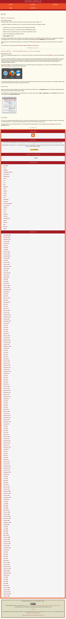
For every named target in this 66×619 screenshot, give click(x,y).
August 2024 (6, 243)
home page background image (29, 615)
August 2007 (6, 549)
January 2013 (6, 413)
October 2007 (6, 545)
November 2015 (7, 342)
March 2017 (6, 308)
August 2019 (6, 291)
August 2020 (6, 277)
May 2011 (6, 455)
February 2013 (7, 411)
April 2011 (6, 457)
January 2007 (6, 564)
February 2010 (7, 487)
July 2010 (6, 476)
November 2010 (7, 468)
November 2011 (7, 442)
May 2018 (6, 300)
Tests (5, 212)
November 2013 (7, 392)
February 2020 (7, 285)
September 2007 (7, 547)
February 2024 (7, 251)
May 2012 (6, 430)
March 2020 (6, 283)
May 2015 (6, 354)
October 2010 (6, 470)
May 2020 (6, 279)
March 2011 (6, 459)
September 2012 (7, 421)
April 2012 (6, 432)
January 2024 (6, 253)
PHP (4, 197)
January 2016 (6, 337)
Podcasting (6, 199)
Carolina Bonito (40, 615)
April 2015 (6, 356)
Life (4, 180)
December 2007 (7, 541)
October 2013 (6, 394)
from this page (50, 124)
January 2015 (6, 363)
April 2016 (6, 331)
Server (5, 209)
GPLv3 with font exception (35, 612)
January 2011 (6, 463)
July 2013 (6, 400)
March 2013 (6, 409)
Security (5, 207)
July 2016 (6, 325)
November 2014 (7, 367)
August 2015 (6, 348)
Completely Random (8, 172)
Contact (33, 4)
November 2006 (7, 568)
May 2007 (6, 556)
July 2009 (6, 501)
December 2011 (7, 440)
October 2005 (6, 596)
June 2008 (6, 528)
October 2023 (6, 258)
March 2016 (6, 333)
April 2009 (6, 507)
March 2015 (6, 358)
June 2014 (6, 377)
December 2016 (7, 314)
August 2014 (6, 373)
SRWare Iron (51, 55)
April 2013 (6, 407)
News (5, 188)
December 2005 (7, 591)
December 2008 (7, 516)
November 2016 (7, 316)
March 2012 (6, 434)
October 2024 (6, 241)
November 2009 (7, 493)
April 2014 (6, 382)
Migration (6, 186)
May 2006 (6, 581)
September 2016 (7, 321)
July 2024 (6, 245)
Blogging (5, 170)
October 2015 (6, 344)
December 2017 (7, 302)
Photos (5, 195)
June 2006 (6, 579)
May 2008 (6, 531)
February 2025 (7, 237)
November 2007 (7, 543)
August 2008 (6, 524)
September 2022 (7, 266)
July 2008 (6, 526)
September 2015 (7, 346)
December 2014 (7, 365)
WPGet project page (35, 41)
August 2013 (6, 398)
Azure (5, 167)
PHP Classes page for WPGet (24, 45)
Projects (33, 8)
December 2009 (7, 491)
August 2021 (6, 274)
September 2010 (7, 472)
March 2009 (6, 510)
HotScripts (36, 45)
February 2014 (7, 386)
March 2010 (6, 484)
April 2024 (6, 249)
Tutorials (55, 4)
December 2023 (7, 256)
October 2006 (6, 570)
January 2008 (6, 539)
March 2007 (6, 560)
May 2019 (6, 295)
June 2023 (6, 260)
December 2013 (7, 390)
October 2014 (6, 369)
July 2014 (6, 375)
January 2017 (6, 312)
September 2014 (7, 371)
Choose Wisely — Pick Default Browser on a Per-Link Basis (20, 51)
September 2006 (7, 573)
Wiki (4, 224)
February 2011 (7, 461)
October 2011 (6, 444)
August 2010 (6, 474)
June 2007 (6, 554)
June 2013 (6, 403)
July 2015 (6, 350)
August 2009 (6, 499)
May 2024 (6, 247)
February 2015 (7, 361)
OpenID (5, 191)
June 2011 (6, 453)
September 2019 (7, 289)
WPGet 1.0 (39, 22)
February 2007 (7, 562)
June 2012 (6, 428)
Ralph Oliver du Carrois (49, 611)
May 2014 (6, 379)
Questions (6, 201)
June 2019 (6, 293)
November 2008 (7, 518)
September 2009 (7, 497)
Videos (5, 220)
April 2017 (6, 306)
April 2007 (6, 558)
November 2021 (7, 272)
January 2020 (6, 287)
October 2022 (6, 264)
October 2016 (6, 319)
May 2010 (6, 480)
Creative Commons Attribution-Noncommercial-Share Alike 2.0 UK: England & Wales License (42, 605)
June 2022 (6, 270)
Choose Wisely (7, 64)
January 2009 (6, 514)
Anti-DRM (6, 165)
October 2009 (6, 495)
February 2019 (7, 298)
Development (36, 47)
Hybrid (5, 178)
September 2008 (7, 522)
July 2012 (6, 426)
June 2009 (6, 503)
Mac (36, 127)
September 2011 (7, 447)
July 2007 (6, 552)
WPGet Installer (41, 38)
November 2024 (7, 239)
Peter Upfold (33, 1)
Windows (6, 226)
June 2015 (6, 352)
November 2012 (7, 417)
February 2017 (7, 310)
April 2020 (6, 281)
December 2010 (7, 466)
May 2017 (6, 304)
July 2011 (6, 451)
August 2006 (6, 575)
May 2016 (6, 329)
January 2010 (6, 489)
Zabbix (5, 228)
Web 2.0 (5, 222)
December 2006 (7, 566)
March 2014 (6, 384)
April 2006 (6, 583)
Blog (10, 8)
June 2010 (6, 478)
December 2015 (7, 340)
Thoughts (6, 214)
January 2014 (6, 388)
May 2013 (6, 405)
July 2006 (6, 577)
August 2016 (6, 323)
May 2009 (6, 505)
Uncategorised (7, 218)
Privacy (33, 609)
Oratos (5, 193)
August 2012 (6, 424)
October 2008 (6, 520)
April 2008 (6, 533)
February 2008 (7, 537)
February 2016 (7, 335)
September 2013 (7, 396)
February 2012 (7, 436)
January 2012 (6, 438)
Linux (5, 182)
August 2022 (6, 268)
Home (10, 4)
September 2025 (7, 235)
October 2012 (6, 419)
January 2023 (6, 262)
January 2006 (6, 589)
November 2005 (7, 594)
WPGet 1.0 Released (7, 18)
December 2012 (7, 415)
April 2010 (6, 482)
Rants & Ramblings (8, 203)
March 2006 (6, 585)
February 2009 (7, 512)
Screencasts (6, 205)
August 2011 (6, 449)
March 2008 (6, 535)
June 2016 (6, 327)
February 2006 (7, 587)
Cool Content (6, 174)
